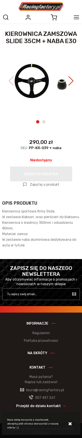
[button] (11, 81)
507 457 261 (45, 398)
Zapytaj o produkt (44, 184)
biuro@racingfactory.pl (45, 390)
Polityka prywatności (41, 341)
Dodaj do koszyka (41, 174)
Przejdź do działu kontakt (38, 406)
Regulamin (41, 333)
